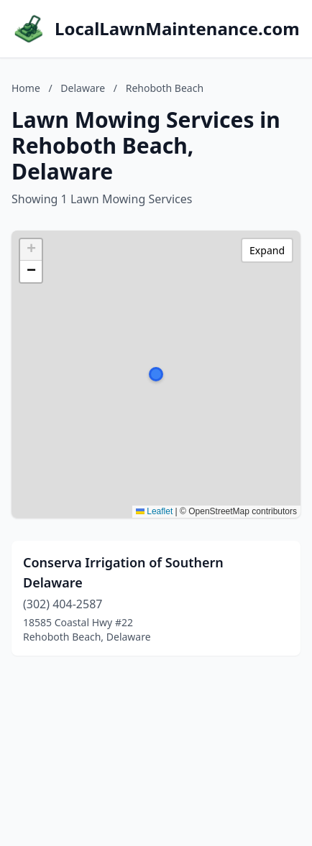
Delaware (82, 88)
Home (26, 88)
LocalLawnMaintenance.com (177, 28)
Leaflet (154, 511)
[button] (156, 374)
